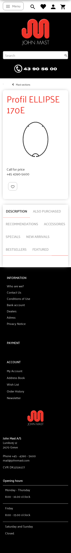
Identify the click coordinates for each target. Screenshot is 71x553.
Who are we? (15, 286)
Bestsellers (16, 249)
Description (16, 211)
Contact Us (14, 292)
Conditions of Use (18, 298)
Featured (40, 249)
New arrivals (37, 236)
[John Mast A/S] (35, 417)
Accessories (54, 224)
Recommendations (22, 224)
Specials (13, 236)
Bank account (16, 304)
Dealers (11, 311)
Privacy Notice (16, 323)
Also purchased (47, 211)
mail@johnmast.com (16, 460)
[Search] (66, 55)
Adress (11, 317)
